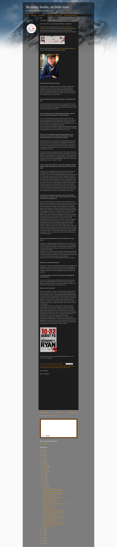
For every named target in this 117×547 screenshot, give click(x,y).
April (44, 481)
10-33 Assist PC (47, 366)
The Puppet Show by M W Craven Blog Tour (53, 493)
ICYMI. (65, 367)
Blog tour (53, 367)
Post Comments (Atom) (51, 415)
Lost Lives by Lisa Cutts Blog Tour (50, 520)
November (45, 467)
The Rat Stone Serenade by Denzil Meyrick (53, 491)
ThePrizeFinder (43, 443)
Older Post (73, 412)
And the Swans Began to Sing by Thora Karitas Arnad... (55, 516)
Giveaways (50, 15)
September (45, 471)
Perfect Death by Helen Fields (49, 505)
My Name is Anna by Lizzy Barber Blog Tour (53, 518)
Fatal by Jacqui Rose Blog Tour (50, 514)
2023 (43, 455)
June (44, 477)
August (44, 473)
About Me (33, 15)
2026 (43, 449)
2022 (43, 457)
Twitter (63, 48)
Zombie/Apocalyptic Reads (70, 15)
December (45, 465)
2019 (43, 463)
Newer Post (44, 412)
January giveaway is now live (49, 526)
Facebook (58, 48)
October (45, 469)
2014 (43, 537)
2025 (43, 451)
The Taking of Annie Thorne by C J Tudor (52, 509)
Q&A (69, 367)
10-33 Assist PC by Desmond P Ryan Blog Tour (53, 511)
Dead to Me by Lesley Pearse (49, 501)
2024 (43, 453)
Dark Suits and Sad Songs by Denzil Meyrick (53, 524)
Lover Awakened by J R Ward (49, 495)
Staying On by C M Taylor (48, 507)
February (45, 485)
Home (27, 15)
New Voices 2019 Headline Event (50, 499)
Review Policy (41, 15)
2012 (43, 541)
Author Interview (55, 366)
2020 (43, 461)
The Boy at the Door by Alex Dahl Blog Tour (53, 489)
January (45, 487)
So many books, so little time (47, 7)
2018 (43, 529)
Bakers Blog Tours (64, 366)
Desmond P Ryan (59, 367)
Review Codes (58, 15)
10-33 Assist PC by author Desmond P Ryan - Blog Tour (55, 503)
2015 (43, 535)
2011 (43, 543)
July (44, 475)
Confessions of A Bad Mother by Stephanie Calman (54, 522)
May (44, 479)
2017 (43, 531)
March (44, 483)
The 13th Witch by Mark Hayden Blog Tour (52, 497)
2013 (43, 539)
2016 (43, 533)
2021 (43, 459)
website (71, 48)
